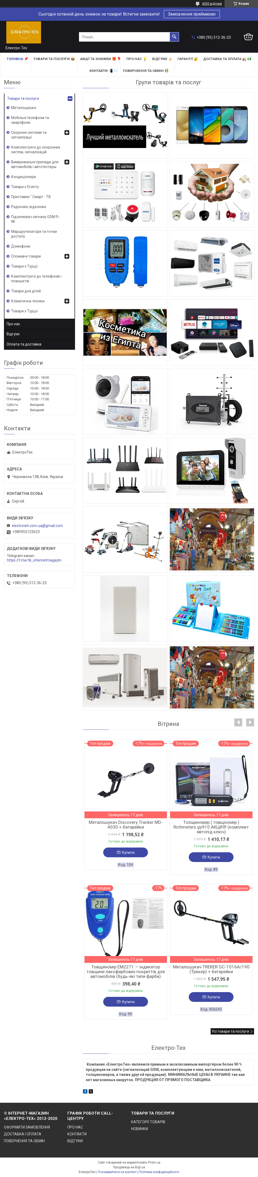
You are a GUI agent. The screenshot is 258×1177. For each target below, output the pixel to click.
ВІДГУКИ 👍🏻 (162, 59)
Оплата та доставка (24, 344)
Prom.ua (154, 1162)
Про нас (13, 324)
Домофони (20, 246)
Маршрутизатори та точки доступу (34, 233)
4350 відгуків (212, 4)
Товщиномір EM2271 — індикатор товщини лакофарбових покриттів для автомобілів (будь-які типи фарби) (126, 971)
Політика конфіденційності (159, 1172)
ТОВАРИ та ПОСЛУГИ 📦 (54, 59)
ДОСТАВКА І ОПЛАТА (22, 1134)
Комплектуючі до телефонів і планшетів (36, 278)
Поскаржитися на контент (117, 1172)
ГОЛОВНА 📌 (17, 59)
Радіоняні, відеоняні (28, 207)
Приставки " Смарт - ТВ (31, 197)
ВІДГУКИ (75, 1141)
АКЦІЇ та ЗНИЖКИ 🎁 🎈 (100, 59)
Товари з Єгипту (25, 187)
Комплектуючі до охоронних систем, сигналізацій (35, 149)
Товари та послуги (23, 98)
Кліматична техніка (27, 301)
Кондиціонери (23, 177)
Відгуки (13, 334)
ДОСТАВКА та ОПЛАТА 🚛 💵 (227, 59)
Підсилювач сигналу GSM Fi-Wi (35, 219)
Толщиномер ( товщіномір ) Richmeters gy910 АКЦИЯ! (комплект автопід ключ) (211, 827)
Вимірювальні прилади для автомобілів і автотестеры (34, 164)
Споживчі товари (26, 256)
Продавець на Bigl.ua (129, 1167)
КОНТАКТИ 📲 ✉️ (104, 71)
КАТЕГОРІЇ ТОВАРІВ (148, 1122)
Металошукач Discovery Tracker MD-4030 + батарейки (126, 824)
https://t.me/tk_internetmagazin (34, 560)
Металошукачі (23, 108)
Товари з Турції (24, 266)
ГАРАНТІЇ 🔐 (187, 59)
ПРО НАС (75, 1127)
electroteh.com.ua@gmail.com (37, 526)
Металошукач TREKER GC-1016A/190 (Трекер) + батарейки (211, 969)
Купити (128, 852)
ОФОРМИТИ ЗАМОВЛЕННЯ (27, 1127)
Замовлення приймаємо (192, 14)
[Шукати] (174, 36)
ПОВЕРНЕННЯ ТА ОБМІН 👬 (146, 71)
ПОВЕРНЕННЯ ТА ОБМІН (24, 1141)
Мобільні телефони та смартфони (30, 120)
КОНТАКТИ (77, 1134)
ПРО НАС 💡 (136, 59)
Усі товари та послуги (230, 1031)
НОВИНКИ (139, 1129)
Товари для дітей (26, 291)
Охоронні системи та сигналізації (29, 134)
